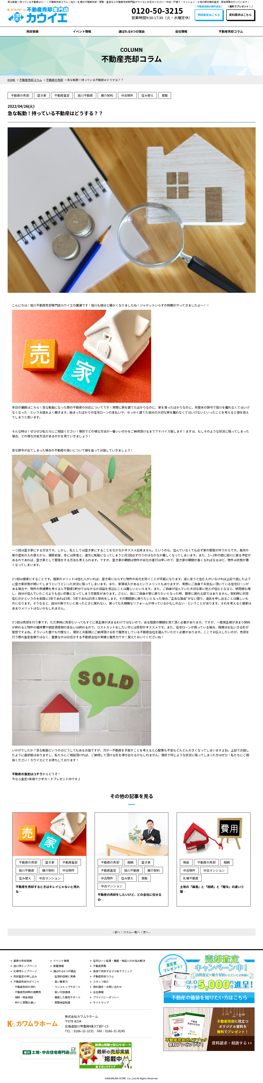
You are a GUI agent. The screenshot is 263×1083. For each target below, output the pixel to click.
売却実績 (32, 31)
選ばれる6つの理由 (132, 31)
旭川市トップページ (25, 966)
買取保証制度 (62, 1002)
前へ (117, 932)
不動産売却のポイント (26, 981)
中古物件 (127, 95)
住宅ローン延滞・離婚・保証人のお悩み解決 (119, 960)
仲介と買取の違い (25, 1002)
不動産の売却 (20, 95)
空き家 (41, 95)
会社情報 (181, 31)
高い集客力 (61, 981)
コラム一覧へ (131, 932)
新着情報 (58, 966)
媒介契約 (107, 95)
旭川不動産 (85, 95)
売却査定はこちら (209, 15)
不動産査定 (62, 95)
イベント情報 (82, 31)
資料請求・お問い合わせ (107, 987)
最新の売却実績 (22, 960)
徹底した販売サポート (68, 997)
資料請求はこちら (240, 15)
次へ (146, 932)
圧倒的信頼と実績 (65, 976)
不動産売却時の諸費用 (28, 992)
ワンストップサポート (68, 987)
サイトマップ (101, 1002)
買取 (165, 95)
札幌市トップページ (25, 971)
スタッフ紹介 (101, 981)
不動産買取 (99, 966)
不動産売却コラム (231, 31)
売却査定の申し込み (25, 976)
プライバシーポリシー (106, 997)
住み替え (147, 95)
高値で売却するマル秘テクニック (112, 971)
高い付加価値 (62, 992)
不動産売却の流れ (25, 987)
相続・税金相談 (24, 997)
